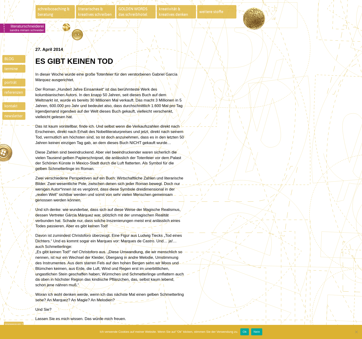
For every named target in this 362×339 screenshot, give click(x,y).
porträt (10, 82)
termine (11, 68)
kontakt (11, 106)
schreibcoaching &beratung (53, 11)
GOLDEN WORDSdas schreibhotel (133, 11)
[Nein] (356, 332)
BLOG (9, 58)
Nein (256, 331)
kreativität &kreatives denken (173, 11)
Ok (245, 331)
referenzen (13, 92)
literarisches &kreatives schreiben (95, 11)
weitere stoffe (211, 11)
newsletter (13, 116)
